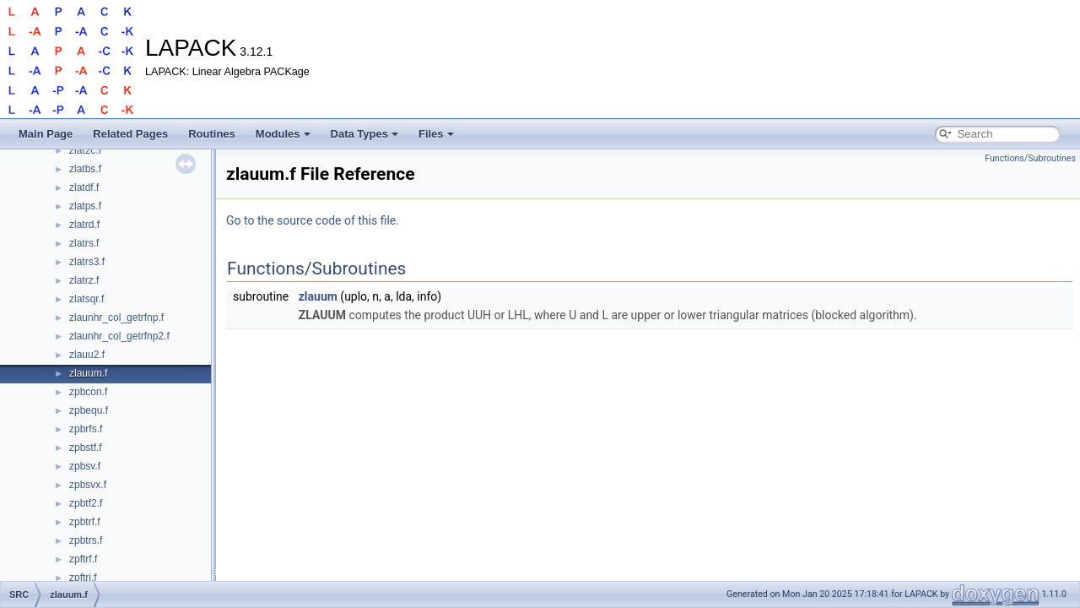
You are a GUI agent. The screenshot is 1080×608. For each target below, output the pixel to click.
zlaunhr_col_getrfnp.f (116, 317)
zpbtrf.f (84, 522)
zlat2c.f (85, 150)
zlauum (318, 296)
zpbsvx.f (87, 485)
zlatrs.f (84, 243)
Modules (283, 134)
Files (436, 134)
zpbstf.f (85, 447)
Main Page (46, 134)
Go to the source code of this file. (312, 220)
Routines (211, 134)
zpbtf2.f (85, 503)
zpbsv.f (84, 466)
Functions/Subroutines (1030, 158)
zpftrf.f (83, 559)
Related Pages (130, 134)
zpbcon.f (88, 392)
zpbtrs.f (85, 540)
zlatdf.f (84, 187)
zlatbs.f (85, 169)
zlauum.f (88, 373)
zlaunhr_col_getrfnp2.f (119, 336)
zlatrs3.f (87, 262)
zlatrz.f (84, 280)
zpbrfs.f (85, 429)
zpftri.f (83, 578)
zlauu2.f (87, 355)
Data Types (364, 134)
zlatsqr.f (86, 299)
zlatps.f (85, 206)
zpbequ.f (88, 410)
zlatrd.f (84, 225)
